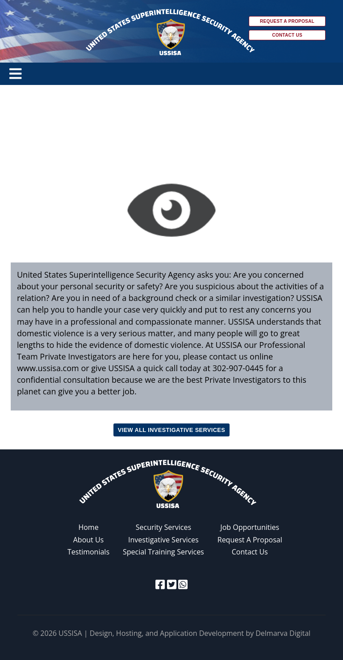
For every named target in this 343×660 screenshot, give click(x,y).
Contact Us (287, 35)
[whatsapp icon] (183, 584)
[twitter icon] (171, 584)
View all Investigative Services (171, 430)
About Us (88, 540)
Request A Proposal (250, 540)
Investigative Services (163, 540)
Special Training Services (163, 552)
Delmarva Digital (282, 633)
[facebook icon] (160, 584)
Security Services (163, 527)
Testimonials (88, 552)
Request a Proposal (287, 21)
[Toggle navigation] (15, 74)
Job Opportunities (249, 527)
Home (88, 527)
